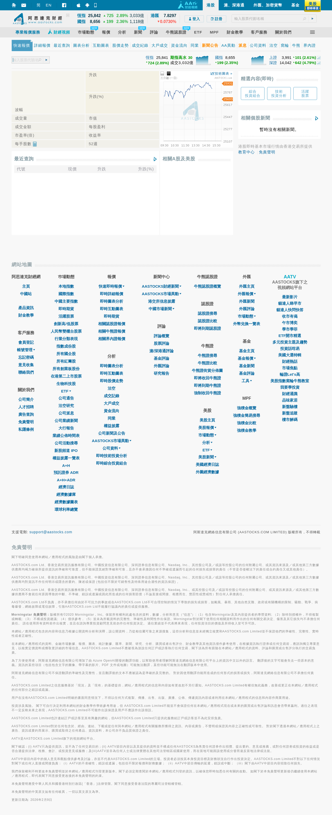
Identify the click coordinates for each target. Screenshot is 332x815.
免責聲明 (267, 152)
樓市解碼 (289, 419)
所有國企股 (66, 353)
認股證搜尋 (207, 313)
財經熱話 (289, 361)
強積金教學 (246, 430)
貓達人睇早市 (289, 303)
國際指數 (66, 294)
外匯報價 (247, 294)
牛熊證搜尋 (207, 355)
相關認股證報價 (111, 324)
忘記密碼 (26, 357)
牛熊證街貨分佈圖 (207, 370)
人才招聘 (26, 407)
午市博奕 (289, 322)
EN (49, 5)
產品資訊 (26, 307)
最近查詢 (24, 158)
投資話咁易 (290, 348)
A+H (66, 465)
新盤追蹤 (289, 413)
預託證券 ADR (66, 472)
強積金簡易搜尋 (246, 415)
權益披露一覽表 (66, 458)
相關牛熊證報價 (111, 331)
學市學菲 (289, 329)
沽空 (111, 388)
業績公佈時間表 (66, 435)
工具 (247, 381)
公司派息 (66, 413)
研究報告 (161, 373)
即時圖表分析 (111, 301)
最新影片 (289, 297)
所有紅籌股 (66, 361)
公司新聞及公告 (111, 433)
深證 (273, 62)
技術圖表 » (224, 73)
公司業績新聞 (66, 420)
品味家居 (289, 400)
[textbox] (274, 18)
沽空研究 (66, 405)
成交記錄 (111, 396)
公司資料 (112, 448)
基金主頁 (246, 351)
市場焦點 (289, 368)
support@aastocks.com (50, 532)
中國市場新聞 (161, 309)
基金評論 (161, 358)
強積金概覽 (246, 408)
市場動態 (207, 435)
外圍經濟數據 (207, 472)
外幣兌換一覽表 (246, 324)
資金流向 (111, 411)
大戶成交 (111, 403)
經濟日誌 (66, 487)
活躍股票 (66, 316)
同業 (111, 418)
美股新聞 (207, 457)
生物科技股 (66, 383)
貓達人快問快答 (289, 310)
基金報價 (247, 358)
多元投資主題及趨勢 (290, 342)
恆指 (150, 57)
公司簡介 (26, 399)
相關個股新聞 (255, 118)
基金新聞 (246, 366)
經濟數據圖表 (66, 502)
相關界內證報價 (111, 338)
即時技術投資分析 (111, 455)
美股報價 (207, 427)
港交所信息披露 (161, 301)
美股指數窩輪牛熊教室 (289, 381)
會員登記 (26, 342)
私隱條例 (26, 429)
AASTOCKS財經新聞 (161, 286)
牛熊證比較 (207, 363)
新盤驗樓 (289, 406)
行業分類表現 (66, 338)
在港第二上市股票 (66, 376)
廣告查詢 (26, 414)
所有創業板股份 (66, 368)
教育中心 (246, 152)
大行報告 (66, 428)
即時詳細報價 (111, 294)
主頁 (26, 286)
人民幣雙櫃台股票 (66, 331)
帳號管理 (26, 350)
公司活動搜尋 (66, 443)
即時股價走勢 (111, 381)
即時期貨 (66, 309)
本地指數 (66, 286)
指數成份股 (66, 346)
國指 (219, 57)
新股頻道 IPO (66, 450)
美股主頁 (207, 420)
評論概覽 (161, 336)
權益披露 (111, 426)
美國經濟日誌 (207, 464)
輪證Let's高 (290, 374)
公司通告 (66, 398)
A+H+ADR (66, 480)
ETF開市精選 (289, 335)
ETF (66, 391)
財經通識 (289, 393)
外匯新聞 (246, 301)
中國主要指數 (66, 301)
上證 (273, 57)
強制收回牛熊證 (207, 393)
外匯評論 (161, 366)
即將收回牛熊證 (207, 378)
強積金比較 (246, 423)
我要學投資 (290, 387)
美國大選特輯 (289, 355)
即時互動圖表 (111, 309)
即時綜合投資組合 (111, 463)
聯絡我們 (26, 372)
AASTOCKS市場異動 (112, 440)
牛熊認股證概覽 (207, 286)
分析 (207, 442)
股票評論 (161, 343)
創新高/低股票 (66, 324)
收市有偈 (289, 316)
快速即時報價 (111, 286)
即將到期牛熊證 (207, 385)
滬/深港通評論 (161, 351)
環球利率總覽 (66, 509)
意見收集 (26, 365)
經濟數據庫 (66, 494)
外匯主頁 (246, 286)
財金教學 (26, 315)
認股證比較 (207, 321)
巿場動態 (247, 316)
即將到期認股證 (207, 328)
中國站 (26, 294)
